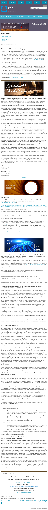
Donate (21, 2)
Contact (29, 2)
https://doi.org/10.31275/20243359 (8, 202)
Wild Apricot (37, 508)
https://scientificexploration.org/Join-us (24, 482)
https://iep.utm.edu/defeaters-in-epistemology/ (35, 264)
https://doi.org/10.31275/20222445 (37, 99)
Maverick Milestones (6, 36)
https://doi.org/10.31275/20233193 (17, 77)
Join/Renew (12, 2)
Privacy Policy (38, 501)
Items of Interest (5, 39)
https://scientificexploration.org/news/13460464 (16, 231)
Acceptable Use (43, 500)
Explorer (14, 506)
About (37, 2)
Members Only (40, 20)
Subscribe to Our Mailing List (25, 500)
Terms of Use (44, 501)
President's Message (6, 37)
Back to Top (24, 177)
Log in (45, 6)
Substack (8, 500)
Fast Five (4, 40)
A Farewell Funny (5, 42)
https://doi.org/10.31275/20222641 (35, 59)
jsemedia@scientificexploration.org (24, 492)
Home (3, 2)
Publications (8, 506)
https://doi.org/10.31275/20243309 (8, 224)
